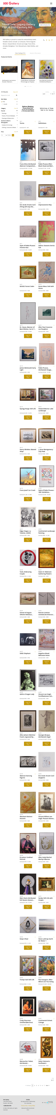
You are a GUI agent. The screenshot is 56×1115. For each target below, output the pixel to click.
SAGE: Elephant (25, 653)
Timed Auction (8, 21)
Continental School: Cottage (45, 1021)
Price (2, 131)
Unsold (10, 104)
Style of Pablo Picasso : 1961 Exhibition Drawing (46, 491)
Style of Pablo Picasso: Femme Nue (27, 246)
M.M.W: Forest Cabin (27, 286)
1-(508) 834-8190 (7, 1105)
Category (3, 108)
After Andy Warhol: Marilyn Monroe (45, 858)
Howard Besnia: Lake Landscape (45, 410)
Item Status (4, 99)
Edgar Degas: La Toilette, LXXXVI (25, 532)
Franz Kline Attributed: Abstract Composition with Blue (28, 165)
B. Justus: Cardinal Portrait (26, 858)
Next (47, 1085)
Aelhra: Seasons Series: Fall (46, 246)
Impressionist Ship (45, 205)
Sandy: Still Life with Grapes (45, 899)
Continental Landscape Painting (46, 532)
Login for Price (28, 132)
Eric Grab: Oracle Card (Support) (46, 777)
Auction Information (35, 53)
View (54, 92)
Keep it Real (24, 939)
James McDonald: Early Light (28, 369)
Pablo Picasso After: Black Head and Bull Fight (45, 165)
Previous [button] (3, 73)
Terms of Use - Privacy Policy (28, 1105)
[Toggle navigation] (51, 3)
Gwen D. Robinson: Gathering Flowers (45, 573)
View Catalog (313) (45, 25)
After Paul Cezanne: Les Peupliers (45, 328)
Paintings (4, 113)
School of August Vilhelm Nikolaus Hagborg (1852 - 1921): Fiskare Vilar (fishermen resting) (27, 614)
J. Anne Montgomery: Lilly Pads (45, 450)
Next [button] (53, 73)
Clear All (15, 92)
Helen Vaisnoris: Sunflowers (44, 1062)
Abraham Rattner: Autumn (26, 817)
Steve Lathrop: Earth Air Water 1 (45, 940)
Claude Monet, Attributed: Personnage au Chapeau (28, 81)
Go (13, 135)
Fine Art (3, 111)
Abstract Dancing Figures (26, 777)
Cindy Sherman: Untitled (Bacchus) (26, 1021)
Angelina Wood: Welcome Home (44, 654)
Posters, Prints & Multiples (8, 116)
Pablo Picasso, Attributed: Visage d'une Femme (44, 369)
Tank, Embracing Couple (25, 573)
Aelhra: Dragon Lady (27, 694)
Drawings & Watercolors (8, 118)
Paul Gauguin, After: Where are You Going (46, 981)
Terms (22, 123)
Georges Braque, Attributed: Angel (44, 736)
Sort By (47, 92)
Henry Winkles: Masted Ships (28, 450)
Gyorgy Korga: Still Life (28, 409)
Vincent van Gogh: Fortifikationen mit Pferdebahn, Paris (45, 695)
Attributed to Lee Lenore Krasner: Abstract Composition (9, 81)
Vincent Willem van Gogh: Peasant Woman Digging (46, 817)
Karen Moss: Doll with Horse (46, 287)
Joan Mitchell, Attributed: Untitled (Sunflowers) (46, 81)
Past (9, 101)
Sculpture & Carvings (7, 125)
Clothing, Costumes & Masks (9, 127)
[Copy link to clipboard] (44, 40)
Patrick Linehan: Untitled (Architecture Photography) (46, 614)
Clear (15, 99)
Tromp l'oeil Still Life (27, 980)
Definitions (42, 123)
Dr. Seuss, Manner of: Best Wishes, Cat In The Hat (28, 328)
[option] (9, 71)
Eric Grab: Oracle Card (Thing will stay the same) (27, 206)
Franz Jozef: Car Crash (27, 490)
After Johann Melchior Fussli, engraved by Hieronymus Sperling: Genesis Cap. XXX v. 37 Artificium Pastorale (27, 736)
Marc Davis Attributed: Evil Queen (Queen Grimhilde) (28, 899)
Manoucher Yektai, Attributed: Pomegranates (26, 1062)
